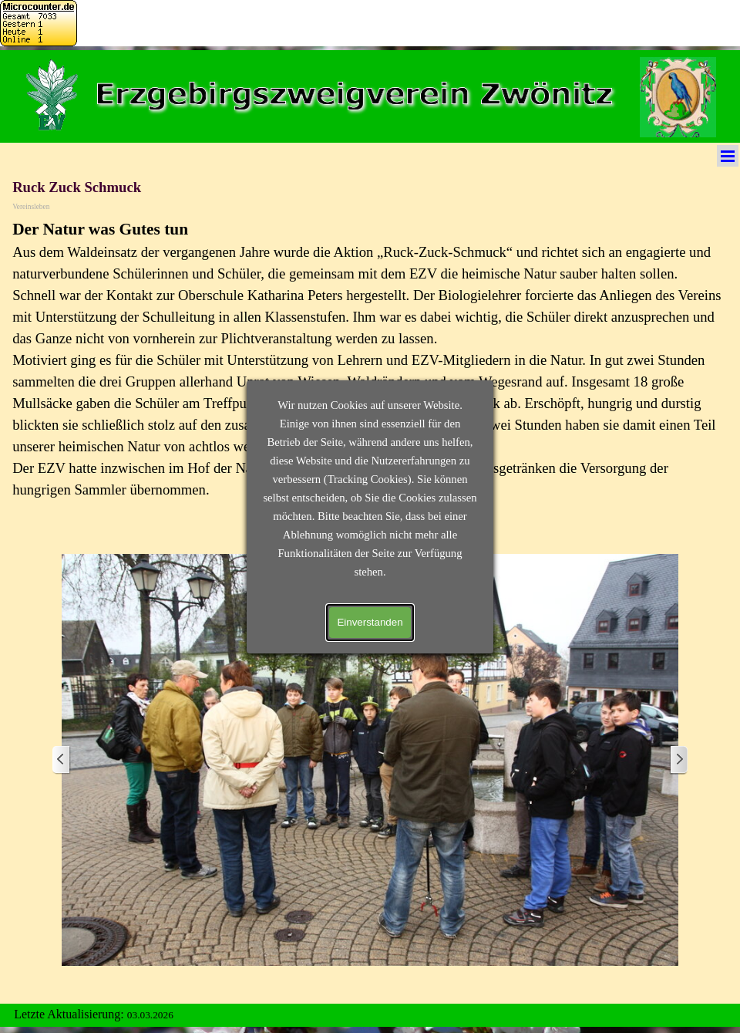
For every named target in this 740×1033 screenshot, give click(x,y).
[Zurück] (61, 760)
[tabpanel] (370, 368)
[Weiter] (678, 760)
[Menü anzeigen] (727, 156)
